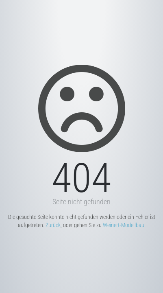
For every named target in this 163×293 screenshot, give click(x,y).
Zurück (53, 225)
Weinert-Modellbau (123, 225)
